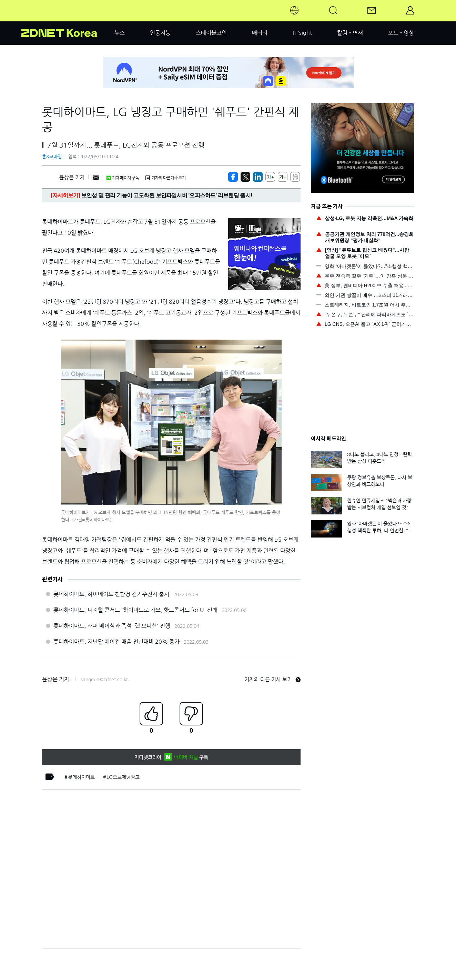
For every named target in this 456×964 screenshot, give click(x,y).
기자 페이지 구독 (122, 178)
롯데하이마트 (81, 777)
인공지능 (160, 33)
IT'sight (302, 33)
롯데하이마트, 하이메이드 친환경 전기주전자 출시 (111, 594)
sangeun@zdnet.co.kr (104, 679)
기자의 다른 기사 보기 (272, 679)
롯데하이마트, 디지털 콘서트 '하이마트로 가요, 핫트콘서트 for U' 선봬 (135, 610)
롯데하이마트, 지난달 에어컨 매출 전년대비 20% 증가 (116, 641)
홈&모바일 (52, 156)
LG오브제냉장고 (123, 777)
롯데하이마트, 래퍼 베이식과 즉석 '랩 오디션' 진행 (111, 626)
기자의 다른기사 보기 (165, 178)
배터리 (259, 33)
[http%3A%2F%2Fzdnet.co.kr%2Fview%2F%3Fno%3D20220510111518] (258, 177)
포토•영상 (401, 33)
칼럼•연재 (350, 33)
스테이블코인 (211, 33)
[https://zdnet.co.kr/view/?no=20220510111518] (233, 177)
